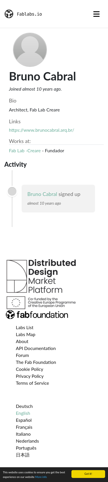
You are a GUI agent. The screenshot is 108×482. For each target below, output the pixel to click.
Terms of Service (32, 383)
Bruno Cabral (42, 194)
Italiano (23, 434)
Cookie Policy (29, 369)
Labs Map (25, 334)
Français (24, 427)
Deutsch (24, 406)
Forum (22, 355)
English (23, 413)
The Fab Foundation (36, 362)
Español (24, 420)
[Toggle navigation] (96, 14)
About (22, 341)
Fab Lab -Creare (25, 150)
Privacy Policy (30, 376)
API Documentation (36, 348)
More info (41, 477)
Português (26, 447)
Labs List (24, 327)
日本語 (23, 454)
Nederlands (27, 440)
